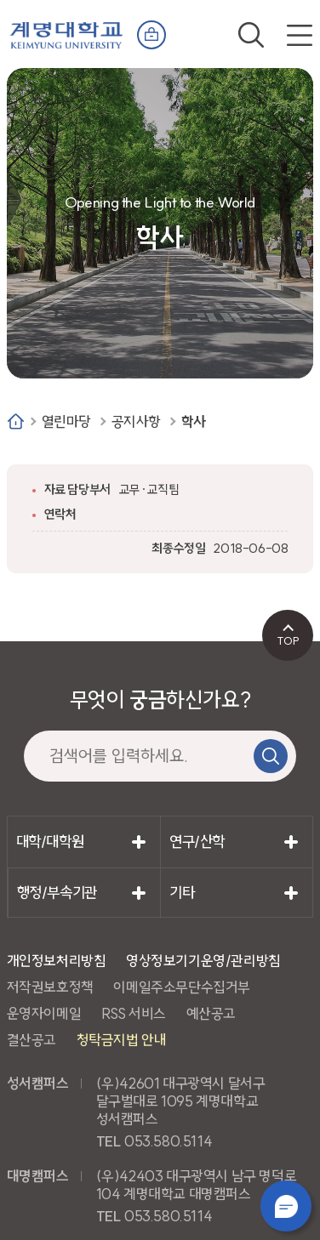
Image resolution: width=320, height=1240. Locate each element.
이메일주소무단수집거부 (181, 987)
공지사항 (136, 421)
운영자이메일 (44, 1013)
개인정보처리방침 (56, 961)
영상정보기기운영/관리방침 (203, 961)
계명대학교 (66, 31)
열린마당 (66, 421)
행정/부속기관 (57, 892)
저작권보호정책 (50, 987)
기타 (181, 892)
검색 (251, 34)
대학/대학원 (50, 841)
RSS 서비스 (133, 1013)
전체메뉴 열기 (299, 34)
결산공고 (31, 1040)
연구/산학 (197, 841)
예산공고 (211, 1013)
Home (16, 421)
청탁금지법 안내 (122, 1040)
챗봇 (285, 1205)
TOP (288, 640)
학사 (193, 421)
